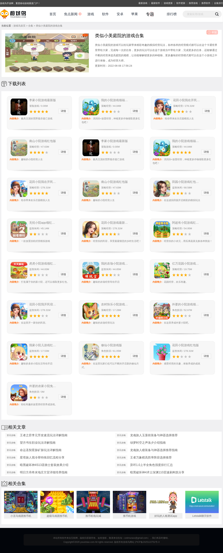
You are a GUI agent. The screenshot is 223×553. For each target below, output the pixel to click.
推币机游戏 (129, 515)
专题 (150, 14)
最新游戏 (142, 3)
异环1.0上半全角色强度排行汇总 (151, 464)
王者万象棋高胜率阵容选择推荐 (151, 457)
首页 (52, 14)
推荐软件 (205, 3)
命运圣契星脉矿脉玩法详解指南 (41, 450)
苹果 (134, 14)
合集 (30, 25)
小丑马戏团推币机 (20, 515)
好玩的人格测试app (165, 515)
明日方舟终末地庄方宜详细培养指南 (43, 472)
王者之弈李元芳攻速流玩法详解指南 (43, 435)
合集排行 (218, 3)
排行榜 (172, 14)
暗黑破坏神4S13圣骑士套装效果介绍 (44, 464)
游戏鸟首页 (19, 25)
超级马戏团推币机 (57, 515)
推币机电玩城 (93, 515)
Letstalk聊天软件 (202, 515)
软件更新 (180, 3)
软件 (105, 14)
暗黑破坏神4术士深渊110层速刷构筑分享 (157, 472)
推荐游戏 (193, 3)
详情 (63, 111)
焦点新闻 (70, 14)
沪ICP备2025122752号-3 (147, 542)
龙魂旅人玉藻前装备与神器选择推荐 (154, 435)
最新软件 (155, 3)
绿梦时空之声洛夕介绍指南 (148, 442)
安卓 (120, 14)
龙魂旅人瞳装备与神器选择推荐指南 (154, 450)
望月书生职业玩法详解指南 (38, 442)
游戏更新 (168, 3)
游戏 (90, 14)
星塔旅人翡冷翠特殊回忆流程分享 (42, 457)
